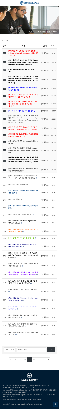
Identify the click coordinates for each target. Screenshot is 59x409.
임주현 (39, 399)
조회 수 (53, 46)
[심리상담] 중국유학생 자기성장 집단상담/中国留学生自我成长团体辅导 (22, 325)
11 (20, 360)
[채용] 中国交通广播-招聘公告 (18, 184)
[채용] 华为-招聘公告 (15, 199)
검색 (51, 349)
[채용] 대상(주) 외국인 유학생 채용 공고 (20, 214)
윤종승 (14, 399)
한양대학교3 (45, 53)
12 (25, 360)
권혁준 (29, 399)
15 (38, 360)
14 (34, 360)
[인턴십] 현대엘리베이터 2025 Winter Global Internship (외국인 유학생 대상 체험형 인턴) (23, 177)
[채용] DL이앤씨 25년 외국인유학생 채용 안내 (22, 289)
